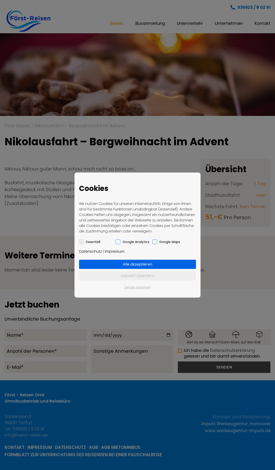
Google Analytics (136, 241)
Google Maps (169, 241)
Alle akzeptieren (137, 264)
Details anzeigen (137, 287)
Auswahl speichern (137, 275)
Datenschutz (90, 251)
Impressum (114, 251)
